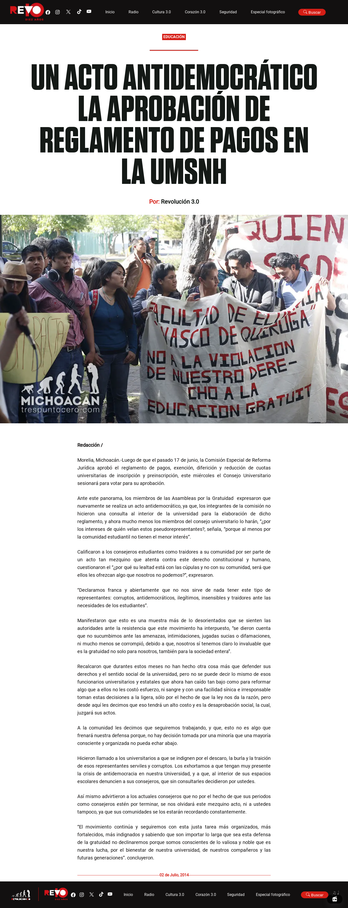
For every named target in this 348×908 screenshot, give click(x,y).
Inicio (110, 12)
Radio (133, 12)
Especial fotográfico (268, 12)
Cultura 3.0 (161, 12)
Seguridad (228, 12)
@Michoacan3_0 (121, 445)
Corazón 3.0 (195, 12)
